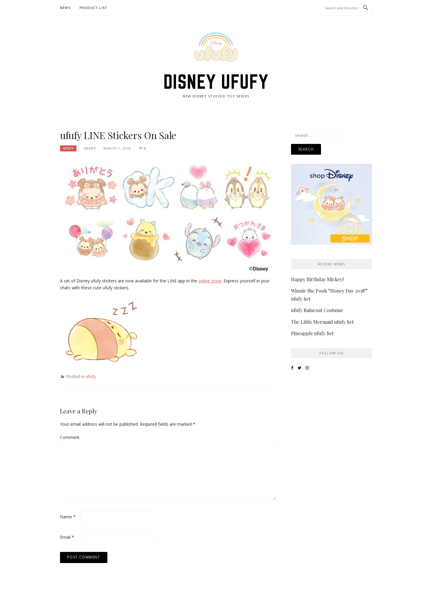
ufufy (68, 148)
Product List (93, 7)
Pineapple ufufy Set (312, 333)
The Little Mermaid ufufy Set (322, 322)
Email (67, 537)
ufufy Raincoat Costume (317, 310)
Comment (69, 437)
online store (209, 281)
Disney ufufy (216, 81)
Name (68, 517)
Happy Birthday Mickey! (317, 279)
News (65, 7)
